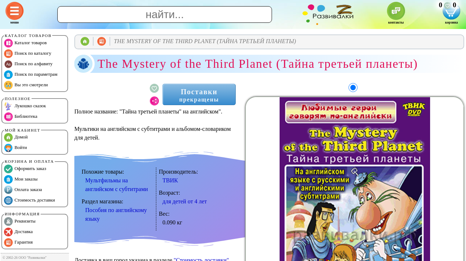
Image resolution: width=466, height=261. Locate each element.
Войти (15, 148)
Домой (16, 137)
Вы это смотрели (26, 85)
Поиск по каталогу (27, 53)
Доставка (18, 232)
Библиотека (20, 116)
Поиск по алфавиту (28, 64)
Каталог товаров (25, 43)
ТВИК (170, 180)
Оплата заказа (23, 190)
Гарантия (18, 242)
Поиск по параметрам (30, 74)
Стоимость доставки (29, 200)
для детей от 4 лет (184, 201)
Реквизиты (20, 221)
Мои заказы (21, 179)
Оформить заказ (25, 169)
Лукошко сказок (25, 106)
